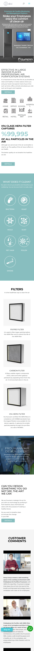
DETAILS (8, 92)
